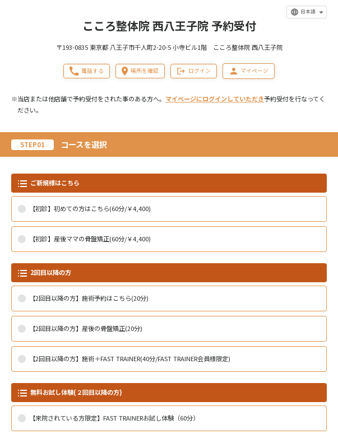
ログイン (194, 71)
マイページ (248, 71)
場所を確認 (140, 71)
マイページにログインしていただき (214, 98)
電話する (87, 71)
